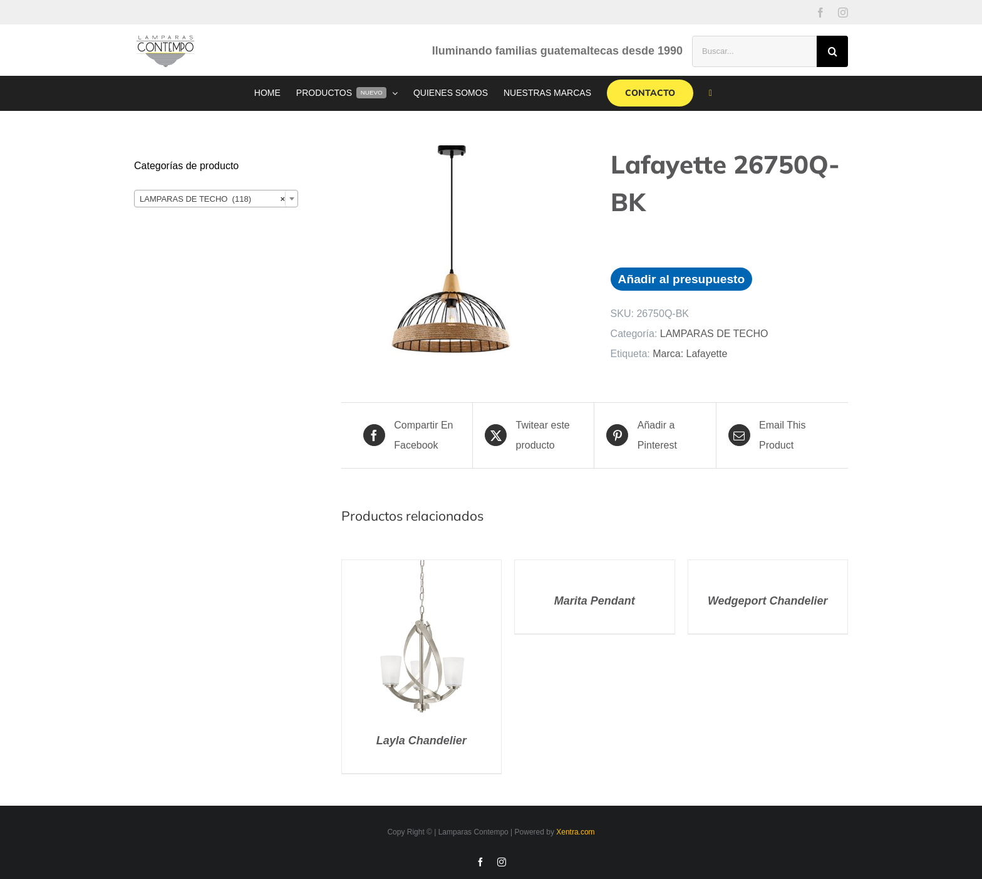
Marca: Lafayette (690, 353)
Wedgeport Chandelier (768, 601)
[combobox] (216, 198)
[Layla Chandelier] (421, 569)
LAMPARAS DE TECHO (714, 333)
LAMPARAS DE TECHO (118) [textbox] (212, 199)
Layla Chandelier (421, 740)
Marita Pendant (594, 601)
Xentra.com (575, 832)
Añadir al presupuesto (681, 279)
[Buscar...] (754, 51)
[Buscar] (832, 51)
